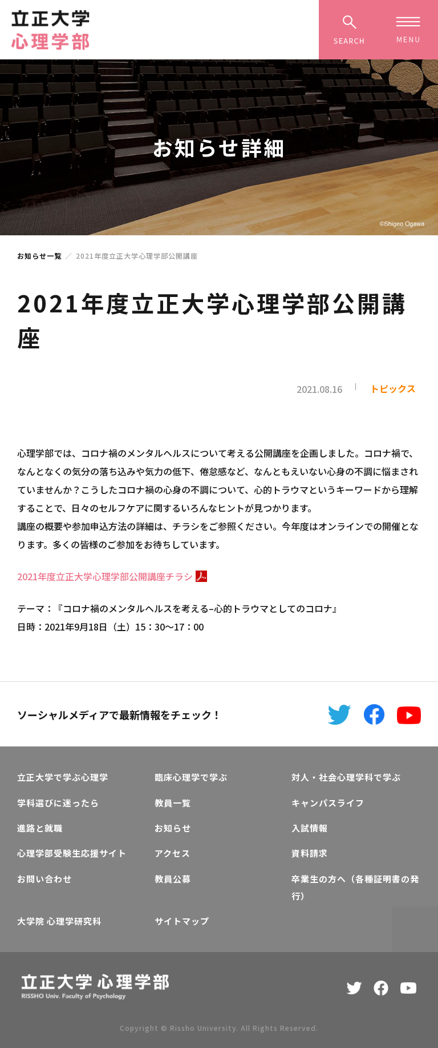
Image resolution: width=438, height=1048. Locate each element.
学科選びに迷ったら (58, 803)
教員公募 (173, 879)
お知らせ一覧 (39, 255)
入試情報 (309, 828)
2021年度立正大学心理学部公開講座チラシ (112, 576)
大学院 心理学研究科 (59, 921)
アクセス (172, 853)
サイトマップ (182, 921)
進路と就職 (40, 828)
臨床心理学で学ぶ (191, 777)
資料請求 (309, 853)
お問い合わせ (44, 879)
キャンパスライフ (327, 803)
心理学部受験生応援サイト (72, 853)
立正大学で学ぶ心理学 (62, 777)
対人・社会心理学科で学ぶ (346, 777)
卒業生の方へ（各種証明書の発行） (355, 887)
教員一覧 (173, 803)
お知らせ (173, 828)
